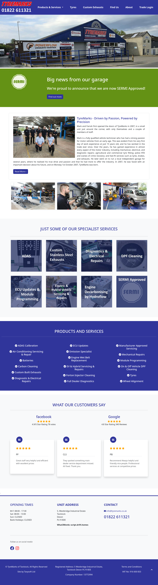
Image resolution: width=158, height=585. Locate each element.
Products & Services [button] (49, 7)
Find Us (114, 7)
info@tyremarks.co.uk (116, 511)
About (129, 7)
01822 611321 (117, 516)
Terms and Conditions (132, 566)
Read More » (20, 171)
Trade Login (146, 7)
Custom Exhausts (93, 7)
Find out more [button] (55, 96)
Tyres (73, 7)
